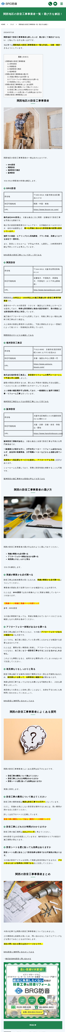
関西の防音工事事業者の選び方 (16, 74)
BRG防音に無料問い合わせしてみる (19, 701)
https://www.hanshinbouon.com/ (48, 433)
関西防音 (11, 66)
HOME (3, 24)
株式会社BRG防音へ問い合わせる (18, 959)
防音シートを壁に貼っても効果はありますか (24, 92)
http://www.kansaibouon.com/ (47, 290)
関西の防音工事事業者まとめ (16, 95)
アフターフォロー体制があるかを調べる (23, 79)
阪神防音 (11, 71)
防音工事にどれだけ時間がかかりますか (23, 90)
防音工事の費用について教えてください (23, 87)
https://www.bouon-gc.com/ (46, 209)
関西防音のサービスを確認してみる (19, 335)
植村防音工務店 (14, 69)
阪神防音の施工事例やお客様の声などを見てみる (24, 479)
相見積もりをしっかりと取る (19, 82)
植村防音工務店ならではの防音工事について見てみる (26, 401)
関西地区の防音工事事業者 (15, 61)
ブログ (12, 24)
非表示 (25, 57)
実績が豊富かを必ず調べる (18, 77)
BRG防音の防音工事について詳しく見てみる (23, 255)
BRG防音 (12, 64)
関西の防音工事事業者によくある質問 (19, 84)
